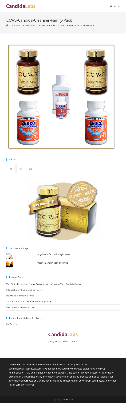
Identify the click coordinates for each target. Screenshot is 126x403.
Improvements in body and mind (52, 262)
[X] (11, 168)
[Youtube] (30, 168)
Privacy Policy (54, 341)
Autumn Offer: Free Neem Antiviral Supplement (29, 301)
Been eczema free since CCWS (20, 307)
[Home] (7, 25)
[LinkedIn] (20, 168)
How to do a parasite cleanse (20, 295)
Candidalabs (67, 399)
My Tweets (11, 324)
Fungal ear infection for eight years (53, 254)
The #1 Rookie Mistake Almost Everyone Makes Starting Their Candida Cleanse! (44, 284)
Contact (74, 341)
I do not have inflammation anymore (24, 289)
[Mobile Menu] (114, 6)
